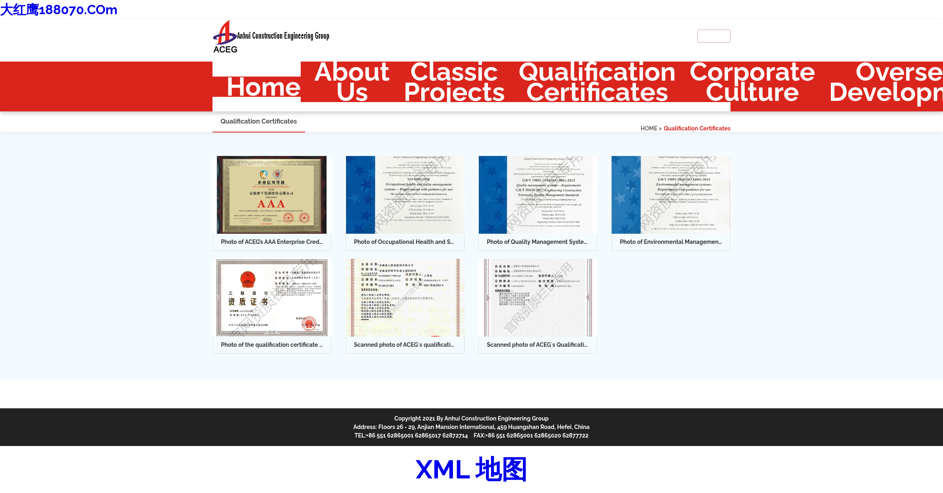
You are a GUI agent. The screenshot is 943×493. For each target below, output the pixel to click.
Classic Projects (454, 82)
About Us (352, 82)
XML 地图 (471, 469)
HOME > (651, 128)
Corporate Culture (752, 82)
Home (263, 87)
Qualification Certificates (597, 82)
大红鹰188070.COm (58, 9)
